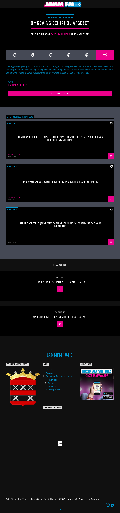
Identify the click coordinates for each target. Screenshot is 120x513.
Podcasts (49, 373)
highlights (52, 17)
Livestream (50, 369)
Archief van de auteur (60, 93)
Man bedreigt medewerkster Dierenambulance (60, 317)
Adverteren (52, 380)
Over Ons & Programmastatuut (59, 376)
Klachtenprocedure (54, 390)
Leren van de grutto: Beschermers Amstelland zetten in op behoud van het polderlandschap (60, 138)
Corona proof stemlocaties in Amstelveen (61, 282)
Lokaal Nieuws (66, 17)
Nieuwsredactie (14, 154)
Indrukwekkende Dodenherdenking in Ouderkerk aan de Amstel (60, 182)
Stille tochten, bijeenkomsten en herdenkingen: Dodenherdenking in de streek (61, 225)
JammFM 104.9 (60, 355)
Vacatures (52, 386)
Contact (51, 383)
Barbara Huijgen (60, 34)
